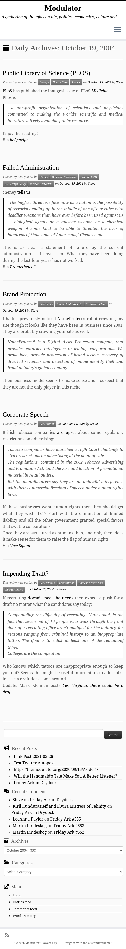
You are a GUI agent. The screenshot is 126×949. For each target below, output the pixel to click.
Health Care (60, 82)
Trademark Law (96, 304)
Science (76, 82)
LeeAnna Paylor (28, 819)
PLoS (7, 91)
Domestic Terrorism (64, 177)
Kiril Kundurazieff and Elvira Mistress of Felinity (59, 806)
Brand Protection (24, 294)
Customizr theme (99, 943)
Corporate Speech (26, 414)
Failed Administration (31, 167)
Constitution (47, 424)
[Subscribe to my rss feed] (8, 935)
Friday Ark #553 (69, 825)
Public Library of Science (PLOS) (46, 73)
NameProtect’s (71, 318)
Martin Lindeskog (30, 825)
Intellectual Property (69, 304)
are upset (66, 432)
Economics (46, 304)
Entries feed (22, 902)
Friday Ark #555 (65, 819)
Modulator (63, 8)
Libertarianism (14, 589)
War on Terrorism (41, 184)
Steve (119, 82)
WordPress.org (24, 915)
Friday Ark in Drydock (35, 782)
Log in (17, 895)
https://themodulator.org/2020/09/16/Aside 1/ (56, 769)
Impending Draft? (26, 573)
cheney (44, 177)
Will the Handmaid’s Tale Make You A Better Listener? (65, 776)
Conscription (47, 583)
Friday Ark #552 (69, 832)
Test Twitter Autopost (34, 763)
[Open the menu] (117, 30)
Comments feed (25, 909)
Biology (44, 82)
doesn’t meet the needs (50, 598)
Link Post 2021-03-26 (33, 756)
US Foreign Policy (15, 184)
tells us (24, 192)
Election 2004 (89, 177)
